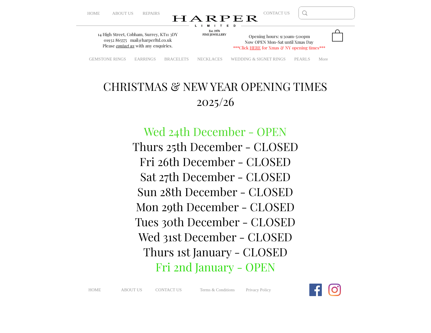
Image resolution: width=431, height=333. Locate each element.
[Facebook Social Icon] (315, 290)
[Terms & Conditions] (217, 290)
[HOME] (93, 13)
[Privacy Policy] (258, 290)
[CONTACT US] (276, 13)
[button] (337, 35)
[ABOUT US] (123, 13)
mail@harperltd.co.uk (151, 40)
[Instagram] (334, 290)
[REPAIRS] (151, 13)
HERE (255, 48)
